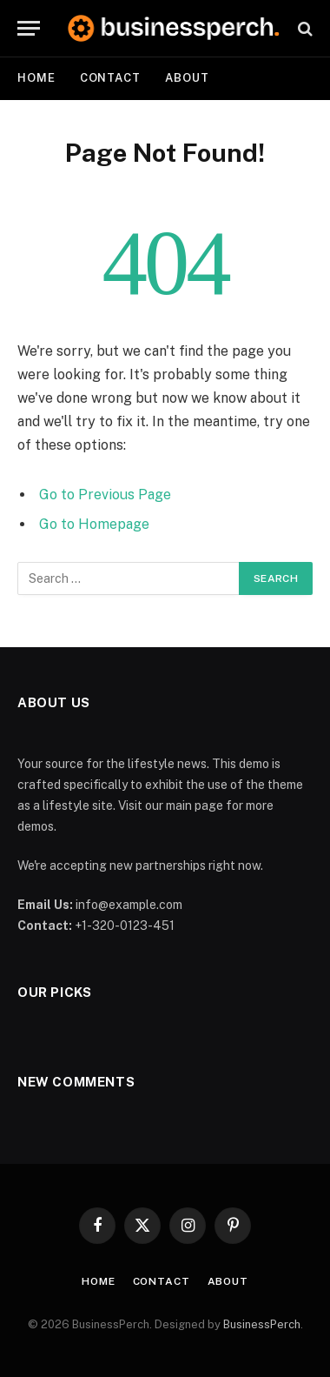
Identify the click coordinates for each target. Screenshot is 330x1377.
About (187, 77)
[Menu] (28, 28)
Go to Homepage (94, 524)
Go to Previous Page (105, 494)
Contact (110, 77)
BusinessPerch (261, 1324)
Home (36, 77)
